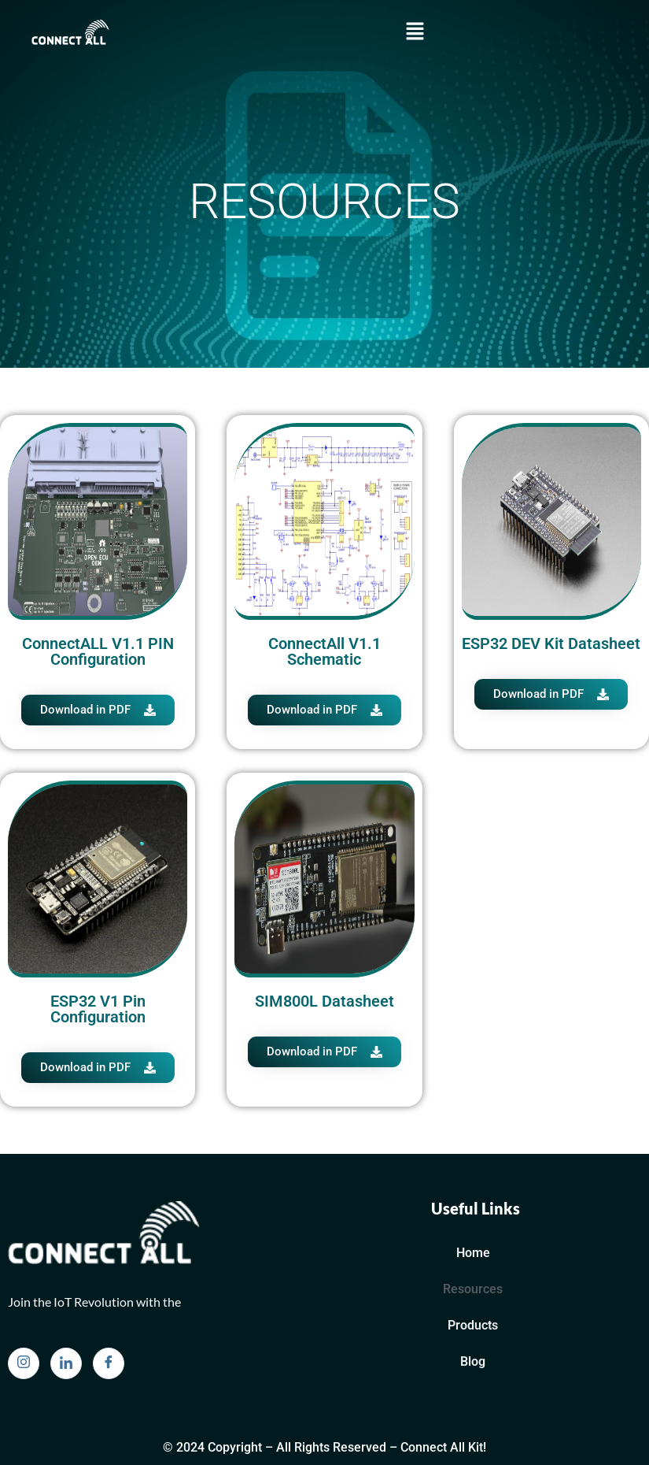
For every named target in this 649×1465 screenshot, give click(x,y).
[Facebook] (108, 1363)
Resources (473, 1288)
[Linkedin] (66, 1363)
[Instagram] (23, 1363)
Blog (472, 1361)
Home (473, 1252)
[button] (414, 32)
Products (473, 1325)
